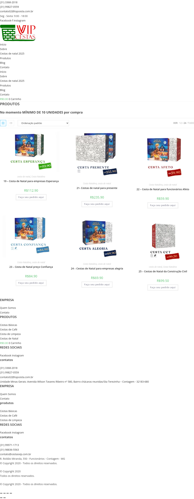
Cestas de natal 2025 (12, 53)
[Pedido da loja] (43, 123)
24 (185, 123)
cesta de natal (23, 176)
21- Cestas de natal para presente (97, 188)
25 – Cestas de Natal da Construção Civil (163, 271)
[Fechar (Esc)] (11, 493)
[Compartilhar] (7, 493)
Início (3, 44)
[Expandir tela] (4, 493)
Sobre (3, 49)
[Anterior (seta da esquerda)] (1, 497)
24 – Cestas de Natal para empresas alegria (97, 268)
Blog (2, 62)
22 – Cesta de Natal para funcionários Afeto (163, 189)
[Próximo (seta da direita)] (4, 497)
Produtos (5, 58)
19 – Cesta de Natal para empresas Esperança (31, 181)
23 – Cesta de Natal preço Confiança (31, 267)
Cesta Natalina (38, 176)
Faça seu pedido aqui (31, 197)
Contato (4, 67)
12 (180, 123)
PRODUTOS (8, 317)
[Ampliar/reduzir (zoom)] (1, 493)
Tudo (191, 123)
